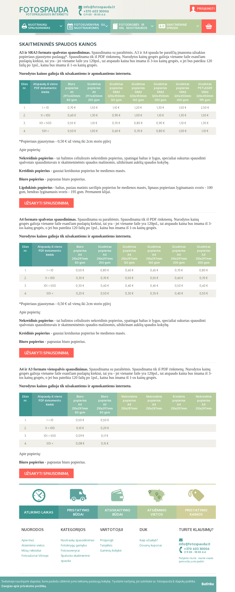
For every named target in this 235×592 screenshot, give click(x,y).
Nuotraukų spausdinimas (77, 540)
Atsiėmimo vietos (161, 512)
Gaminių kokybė (111, 550)
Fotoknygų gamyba (74, 545)
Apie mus (28, 540)
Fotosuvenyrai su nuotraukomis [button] (87, 26)
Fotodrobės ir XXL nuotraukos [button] (133, 26)
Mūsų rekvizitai (31, 550)
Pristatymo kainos (200, 512)
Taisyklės (106, 545)
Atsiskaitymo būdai (120, 512)
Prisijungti (206, 8)
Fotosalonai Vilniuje (35, 555)
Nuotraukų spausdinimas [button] (42, 26)
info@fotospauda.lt (99, 7)
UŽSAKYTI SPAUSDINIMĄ (46, 203)
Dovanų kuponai (151, 545)
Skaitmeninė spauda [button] (179, 26)
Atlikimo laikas (40, 512)
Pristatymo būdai (82, 512)
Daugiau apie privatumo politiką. (24, 586)
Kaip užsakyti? (149, 540)
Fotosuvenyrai (70, 550)
